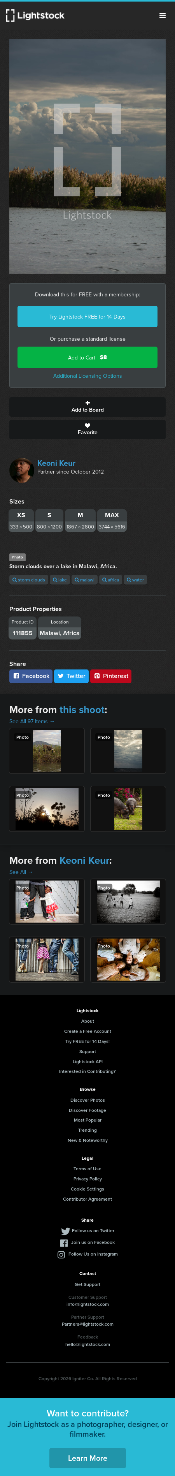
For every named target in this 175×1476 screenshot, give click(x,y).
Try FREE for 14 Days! (87, 1041)
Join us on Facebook (93, 1242)
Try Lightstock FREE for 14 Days (87, 317)
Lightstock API (88, 1061)
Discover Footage (87, 1110)
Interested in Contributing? (87, 1071)
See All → (21, 872)
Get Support (87, 1284)
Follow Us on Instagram (93, 1254)
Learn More (87, 1458)
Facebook (30, 675)
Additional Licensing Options (87, 376)
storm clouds (28, 579)
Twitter (71, 675)
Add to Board (87, 407)
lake (60, 579)
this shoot (82, 709)
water (135, 579)
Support (87, 1051)
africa (110, 579)
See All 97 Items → (32, 721)
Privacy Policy (88, 1178)
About (87, 1021)
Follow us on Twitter (93, 1230)
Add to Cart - (87, 357)
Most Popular (88, 1120)
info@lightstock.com (87, 1304)
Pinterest (110, 675)
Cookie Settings (87, 1188)
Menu (162, 15)
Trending (87, 1130)
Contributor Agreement (87, 1199)
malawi (84, 579)
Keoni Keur (56, 463)
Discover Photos (87, 1100)
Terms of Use (88, 1168)
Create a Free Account (87, 1031)
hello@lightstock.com (87, 1344)
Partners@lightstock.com (88, 1324)
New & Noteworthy (88, 1140)
